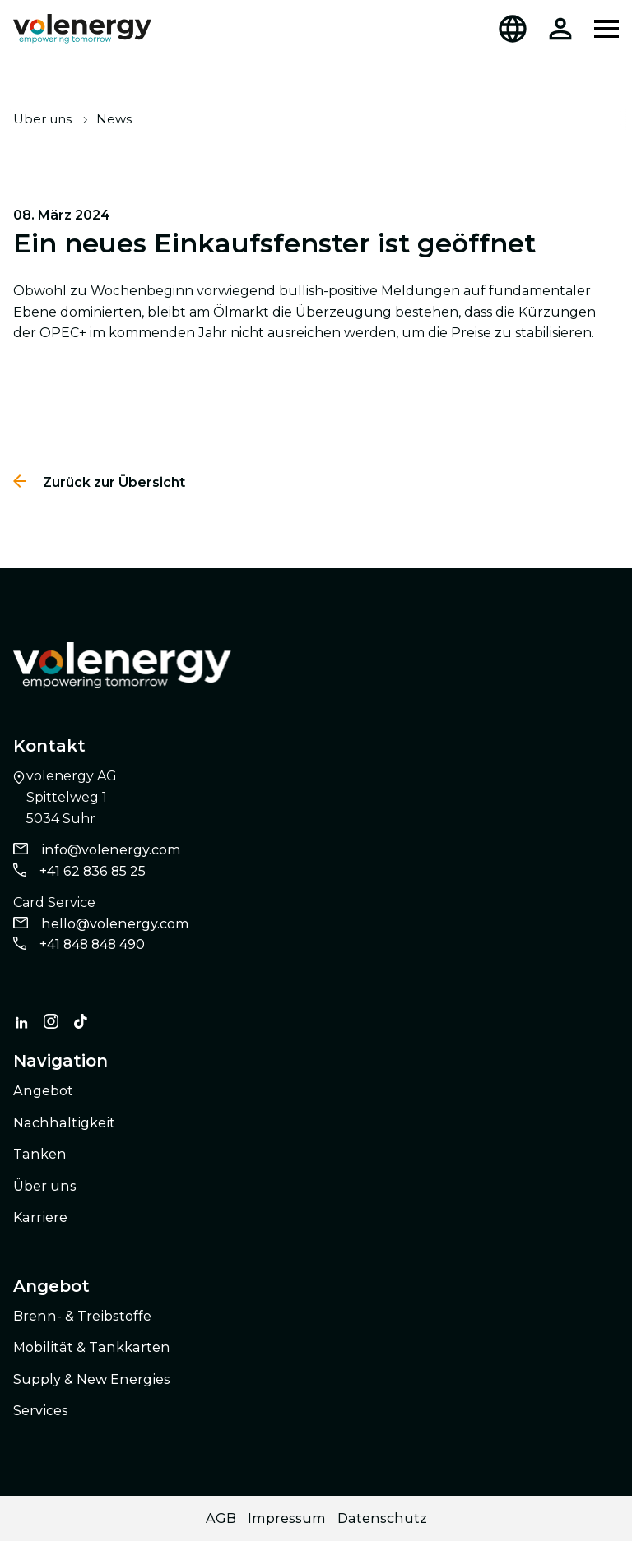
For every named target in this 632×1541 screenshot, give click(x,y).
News (114, 119)
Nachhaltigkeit (64, 1123)
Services (40, 1410)
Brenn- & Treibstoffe (82, 1316)
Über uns (42, 119)
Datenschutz (382, 1518)
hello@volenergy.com (115, 924)
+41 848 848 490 (92, 944)
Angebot (43, 1091)
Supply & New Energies (91, 1379)
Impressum (287, 1518)
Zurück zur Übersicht (112, 482)
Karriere (40, 1217)
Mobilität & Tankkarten (91, 1347)
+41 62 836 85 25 (93, 871)
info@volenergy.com (111, 850)
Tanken (40, 1154)
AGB (221, 1518)
